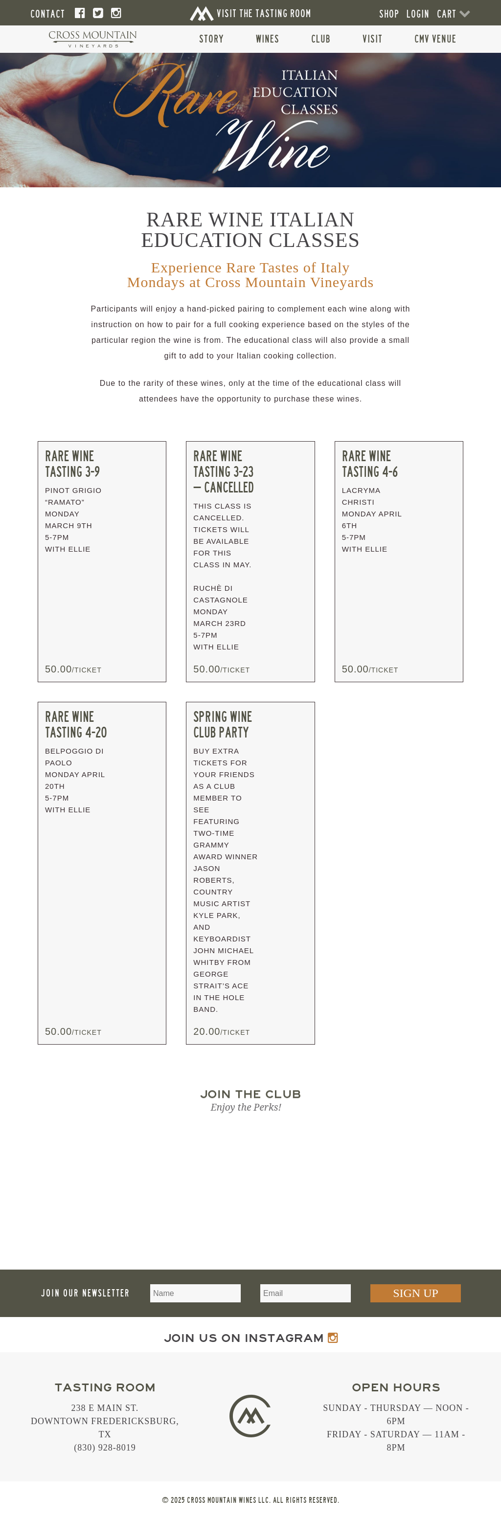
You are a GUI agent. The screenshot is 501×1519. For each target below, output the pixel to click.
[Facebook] (80, 13)
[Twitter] (98, 13)
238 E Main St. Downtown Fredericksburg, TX (105, 1421)
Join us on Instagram (250, 1338)
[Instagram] (116, 13)
